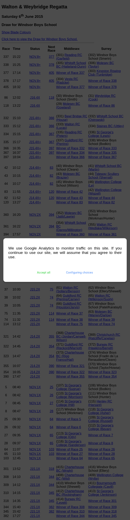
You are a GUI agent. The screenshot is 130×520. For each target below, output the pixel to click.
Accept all (43, 272)
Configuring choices (79, 272)
